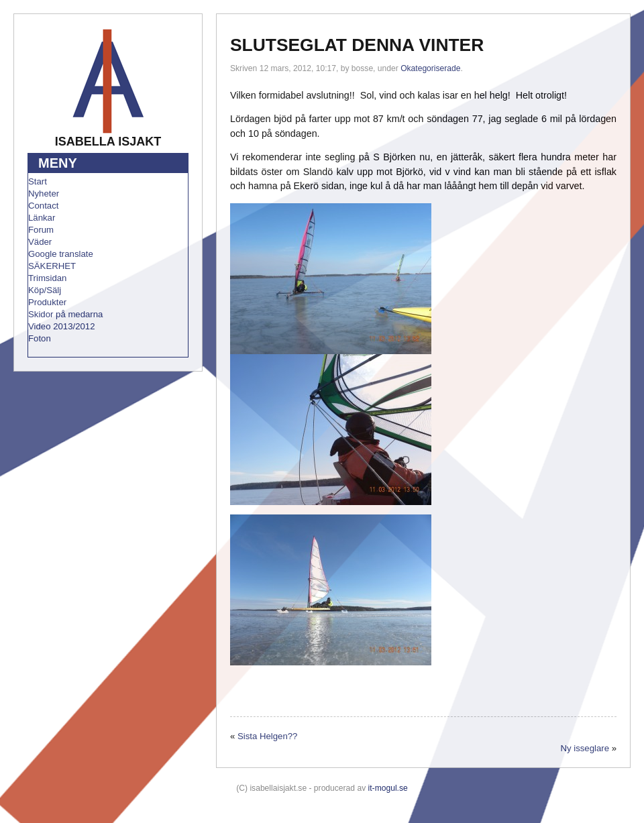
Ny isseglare (584, 748)
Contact (43, 206)
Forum (41, 230)
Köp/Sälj (44, 290)
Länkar (41, 218)
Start (37, 181)
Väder (40, 242)
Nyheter (43, 193)
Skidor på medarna (65, 314)
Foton (39, 338)
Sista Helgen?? (267, 736)
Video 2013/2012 (61, 326)
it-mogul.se (388, 788)
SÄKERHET (52, 266)
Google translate (60, 254)
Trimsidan (47, 278)
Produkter (47, 302)
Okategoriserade (430, 68)
